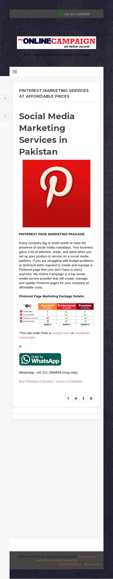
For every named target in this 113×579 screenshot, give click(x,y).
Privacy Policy (70, 564)
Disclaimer (92, 564)
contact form (61, 333)
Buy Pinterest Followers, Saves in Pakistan (50, 381)
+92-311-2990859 (74, 13)
